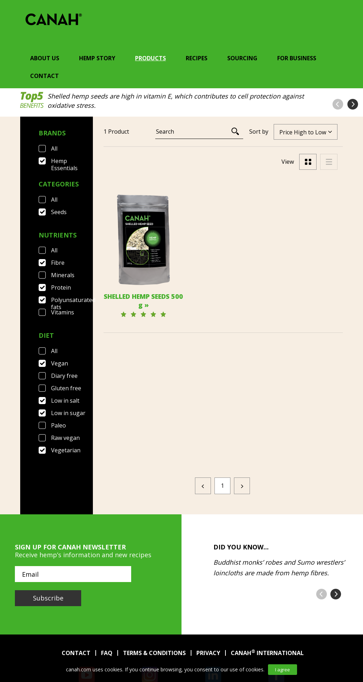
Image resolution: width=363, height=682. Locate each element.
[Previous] (203, 441)
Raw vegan (65, 437)
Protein (61, 287)
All (54, 148)
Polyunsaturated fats (72, 299)
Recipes (196, 58)
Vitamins (62, 312)
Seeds (59, 212)
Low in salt (65, 400)
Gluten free (66, 388)
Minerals (62, 275)
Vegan (59, 363)
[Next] (242, 441)
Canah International (267, 608)
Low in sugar (68, 413)
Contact (44, 76)
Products (150, 58)
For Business (296, 58)
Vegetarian (65, 450)
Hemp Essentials (64, 160)
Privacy (208, 608)
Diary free (64, 375)
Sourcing (242, 58)
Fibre (58, 262)
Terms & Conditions (154, 608)
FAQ (106, 608)
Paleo (58, 425)
